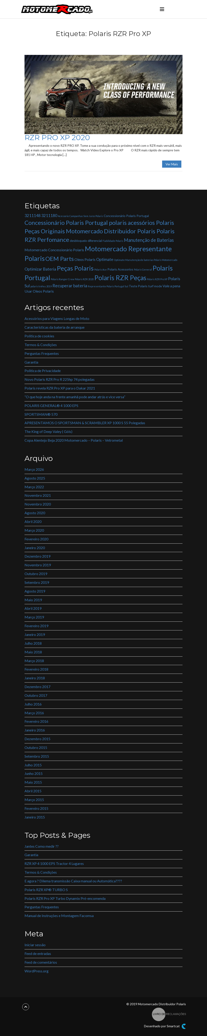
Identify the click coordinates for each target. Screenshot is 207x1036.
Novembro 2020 (38, 504)
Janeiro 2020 (35, 547)
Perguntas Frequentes (42, 353)
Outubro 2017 (36, 695)
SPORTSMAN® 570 (41, 414)
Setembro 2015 (37, 756)
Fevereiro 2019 (36, 626)
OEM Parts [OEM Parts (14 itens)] (59, 258)
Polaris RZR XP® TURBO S (46, 889)
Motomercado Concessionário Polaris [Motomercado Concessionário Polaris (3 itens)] (54, 250)
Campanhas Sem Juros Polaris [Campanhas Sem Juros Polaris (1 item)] (86, 216)
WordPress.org (37, 971)
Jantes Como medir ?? (42, 846)
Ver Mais (172, 164)
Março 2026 (34, 469)
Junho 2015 (34, 773)
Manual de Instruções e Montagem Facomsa (59, 915)
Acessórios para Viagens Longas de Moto (57, 318)
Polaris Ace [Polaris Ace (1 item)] (100, 269)
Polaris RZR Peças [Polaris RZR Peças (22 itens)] (120, 278)
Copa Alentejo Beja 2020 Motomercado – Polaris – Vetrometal (74, 440)
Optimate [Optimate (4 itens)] (104, 259)
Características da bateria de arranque (54, 327)
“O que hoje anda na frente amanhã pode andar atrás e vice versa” (75, 397)
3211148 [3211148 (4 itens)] (33, 215)
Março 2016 (34, 713)
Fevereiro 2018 (36, 669)
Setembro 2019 (37, 582)
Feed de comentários (41, 962)
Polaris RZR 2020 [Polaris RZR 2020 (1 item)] (84, 279)
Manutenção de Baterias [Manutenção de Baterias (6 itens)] (149, 240)
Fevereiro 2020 (36, 539)
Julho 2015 (33, 765)
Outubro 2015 (36, 747)
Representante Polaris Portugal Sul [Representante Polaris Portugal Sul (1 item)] (108, 286)
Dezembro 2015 (37, 739)
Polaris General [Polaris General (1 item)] (143, 269)
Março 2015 (34, 799)
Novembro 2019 (38, 565)
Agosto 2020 (35, 513)
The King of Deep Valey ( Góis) (48, 431)
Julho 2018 (33, 643)
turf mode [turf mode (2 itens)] (155, 286)
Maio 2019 (33, 600)
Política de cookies (39, 336)
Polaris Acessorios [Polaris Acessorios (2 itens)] (120, 269)
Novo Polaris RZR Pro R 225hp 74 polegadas (60, 379)
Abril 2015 (33, 791)
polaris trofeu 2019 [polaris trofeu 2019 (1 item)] (41, 286)
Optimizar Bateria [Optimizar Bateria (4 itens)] (40, 269)
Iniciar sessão (35, 945)
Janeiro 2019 (35, 634)
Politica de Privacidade (43, 370)
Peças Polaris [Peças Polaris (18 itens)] (75, 268)
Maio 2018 (33, 652)
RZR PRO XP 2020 (57, 137)
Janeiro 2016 (35, 730)
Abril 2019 (33, 608)
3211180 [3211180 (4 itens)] (49, 215)
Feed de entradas (38, 953)
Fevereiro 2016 (36, 721)
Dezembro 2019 (37, 556)
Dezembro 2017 (37, 686)
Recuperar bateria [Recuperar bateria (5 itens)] (69, 285)
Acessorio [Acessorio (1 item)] (63, 216)
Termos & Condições (41, 344)
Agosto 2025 (35, 478)
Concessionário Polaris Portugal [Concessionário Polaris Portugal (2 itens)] (126, 216)
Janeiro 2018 (35, 678)
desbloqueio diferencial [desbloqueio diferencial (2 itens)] (86, 241)
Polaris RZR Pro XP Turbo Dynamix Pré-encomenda (65, 898)
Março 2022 (34, 487)
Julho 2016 (33, 704)
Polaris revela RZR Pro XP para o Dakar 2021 (60, 388)
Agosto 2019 (35, 591)
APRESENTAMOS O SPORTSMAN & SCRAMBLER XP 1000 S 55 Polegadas (85, 423)
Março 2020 (34, 530)
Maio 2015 (33, 782)
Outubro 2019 (36, 573)
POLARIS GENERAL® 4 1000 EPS (51, 405)
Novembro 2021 (38, 495)
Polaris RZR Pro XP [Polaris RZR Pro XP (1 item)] (157, 279)
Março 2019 (34, 617)
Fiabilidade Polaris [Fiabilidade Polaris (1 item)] (113, 240)
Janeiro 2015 (35, 817)
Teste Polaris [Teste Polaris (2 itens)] (138, 286)
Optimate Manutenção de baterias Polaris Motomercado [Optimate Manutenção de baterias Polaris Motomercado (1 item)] (145, 259)
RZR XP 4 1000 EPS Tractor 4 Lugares (54, 863)
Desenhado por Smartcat (165, 1026)
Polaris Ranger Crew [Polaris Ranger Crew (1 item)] (62, 279)
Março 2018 (34, 660)
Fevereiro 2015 (36, 808)
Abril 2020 (33, 521)
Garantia (31, 362)
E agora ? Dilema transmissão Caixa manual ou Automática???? (73, 881)
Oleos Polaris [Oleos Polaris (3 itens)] (84, 259)
